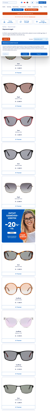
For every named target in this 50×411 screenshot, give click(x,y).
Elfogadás (37, 54)
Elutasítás (25, 54)
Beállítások (8, 54)
